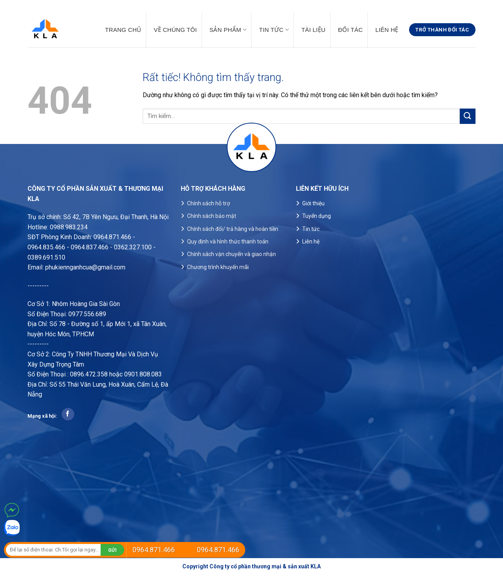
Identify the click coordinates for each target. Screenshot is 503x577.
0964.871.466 (153, 550)
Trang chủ (123, 30)
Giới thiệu (313, 203)
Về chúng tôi (175, 30)
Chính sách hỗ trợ (208, 203)
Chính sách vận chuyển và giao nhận (231, 254)
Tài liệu (313, 30)
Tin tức (274, 29)
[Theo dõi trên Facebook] (68, 414)
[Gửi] (467, 116)
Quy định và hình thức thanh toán (227, 241)
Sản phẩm (227, 29)
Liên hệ (386, 30)
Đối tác (350, 30)
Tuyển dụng (316, 216)
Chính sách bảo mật (211, 216)
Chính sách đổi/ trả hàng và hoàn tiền (232, 229)
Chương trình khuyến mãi (218, 267)
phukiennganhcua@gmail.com (85, 267)
